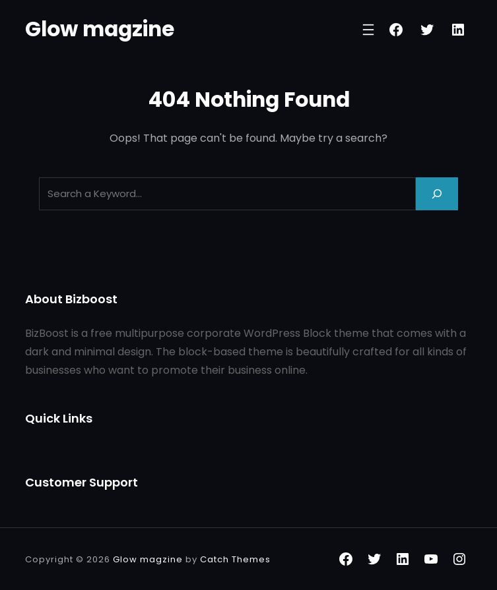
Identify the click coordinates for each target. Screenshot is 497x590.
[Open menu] (368, 30)
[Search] (437, 193)
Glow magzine (99, 29)
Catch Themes (235, 559)
